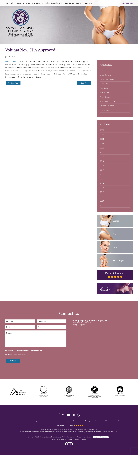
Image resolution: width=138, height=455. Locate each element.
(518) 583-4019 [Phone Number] (126, 3)
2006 (102, 205)
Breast (116, 220)
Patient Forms (82, 3)
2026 (102, 130)
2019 (102, 161)
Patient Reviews (37, 3)
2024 (102, 139)
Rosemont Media (80, 439)
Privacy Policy (81, 437)
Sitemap (89, 437)
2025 (102, 134)
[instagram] (73, 415)
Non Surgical (104, 88)
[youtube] (68, 415)
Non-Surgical (119, 260)
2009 (102, 201)
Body (102, 70)
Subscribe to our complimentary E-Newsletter (26, 350)
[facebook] (59, 415)
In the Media (104, 84)
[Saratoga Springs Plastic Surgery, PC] (20, 37)
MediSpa (64, 3)
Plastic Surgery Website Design (62, 439)
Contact (92, 3)
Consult (72, 3)
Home (8, 3)
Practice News (105, 92)
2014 (102, 183)
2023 (102, 143)
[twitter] (63, 415)
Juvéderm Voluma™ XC (13, 61)
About (13, 3)
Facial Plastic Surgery (107, 79)
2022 (102, 148)
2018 (102, 165)
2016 (102, 174)
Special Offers (105, 110)
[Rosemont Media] (69, 446)
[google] (78, 415)
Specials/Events (23, 3)
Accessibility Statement (101, 437)
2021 (102, 152)
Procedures (55, 3)
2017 (102, 170)
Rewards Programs (107, 106)
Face (115, 247)
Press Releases (105, 97)
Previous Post (13, 83)
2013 (102, 187)
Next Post (84, 83)
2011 (102, 196)
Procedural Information (108, 101)
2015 (102, 179)
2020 (102, 157)
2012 (102, 192)
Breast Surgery (105, 75)
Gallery (47, 3)
